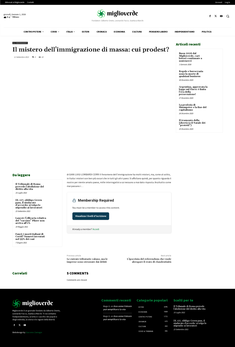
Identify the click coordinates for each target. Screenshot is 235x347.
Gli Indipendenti (20, 43)
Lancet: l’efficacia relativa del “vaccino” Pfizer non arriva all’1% (30, 221)
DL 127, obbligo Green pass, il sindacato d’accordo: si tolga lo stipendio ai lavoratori (28, 204)
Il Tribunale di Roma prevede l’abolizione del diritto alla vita (29, 187)
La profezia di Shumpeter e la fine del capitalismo (192, 107)
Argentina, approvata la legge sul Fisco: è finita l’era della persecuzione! (193, 91)
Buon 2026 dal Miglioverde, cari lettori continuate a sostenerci (190, 57)
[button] (227, 16)
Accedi (96, 229)
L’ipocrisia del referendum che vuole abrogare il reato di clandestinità (149, 260)
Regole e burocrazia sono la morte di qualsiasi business (191, 74)
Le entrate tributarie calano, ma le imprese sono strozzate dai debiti (87, 260)
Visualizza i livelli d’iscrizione (90, 216)
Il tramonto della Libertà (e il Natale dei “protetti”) (192, 123)
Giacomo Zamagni (34, 332)
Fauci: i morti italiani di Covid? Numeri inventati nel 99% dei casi (30, 237)
